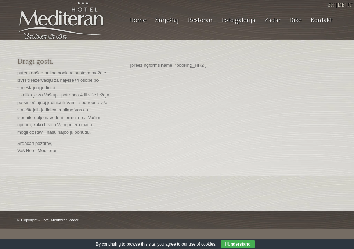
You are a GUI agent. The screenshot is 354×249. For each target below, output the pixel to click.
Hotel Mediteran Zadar (59, 220)
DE (341, 5)
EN (331, 5)
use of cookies (202, 244)
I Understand (237, 244)
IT (349, 5)
